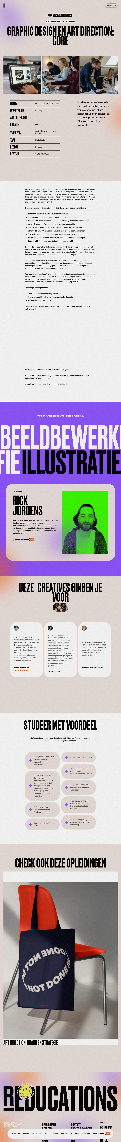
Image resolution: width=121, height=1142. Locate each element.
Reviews (64, 1133)
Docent (55, 1133)
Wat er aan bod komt (40, 1133)
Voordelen (75, 1133)
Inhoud (26, 1133)
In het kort (16, 1133)
